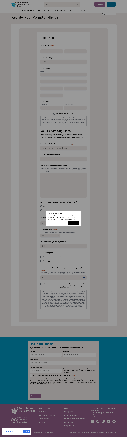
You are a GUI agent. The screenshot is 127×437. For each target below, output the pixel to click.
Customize (53, 223)
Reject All (63, 223)
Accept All (74, 223)
